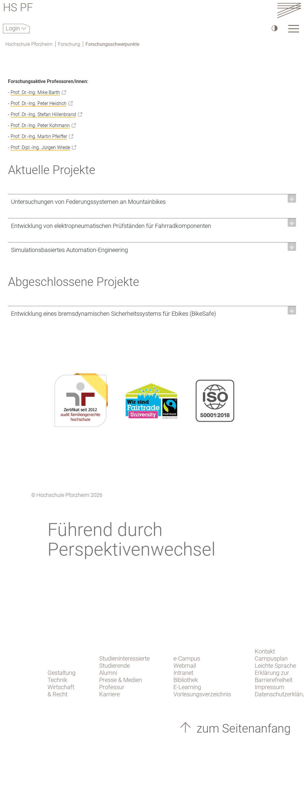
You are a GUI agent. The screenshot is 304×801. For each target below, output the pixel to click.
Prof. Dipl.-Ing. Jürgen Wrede (40, 147)
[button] (152, 201)
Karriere (109, 694)
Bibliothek (185, 679)
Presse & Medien (120, 679)
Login (13, 28)
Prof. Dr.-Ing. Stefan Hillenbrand (43, 114)
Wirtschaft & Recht (61, 690)
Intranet (183, 672)
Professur (111, 687)
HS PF (18, 8)
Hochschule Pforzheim (29, 44)
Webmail (184, 665)
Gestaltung (61, 672)
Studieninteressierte (124, 658)
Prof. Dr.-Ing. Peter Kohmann (40, 125)
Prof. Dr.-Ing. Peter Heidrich (38, 103)
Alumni (108, 672)
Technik (57, 679)
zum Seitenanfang (242, 729)
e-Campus (186, 658)
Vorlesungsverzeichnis (202, 694)
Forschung (69, 44)
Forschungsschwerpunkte (112, 44)
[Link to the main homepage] (289, 10)
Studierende (114, 665)
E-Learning (187, 687)
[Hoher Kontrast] (274, 28)
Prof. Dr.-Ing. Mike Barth (35, 92)
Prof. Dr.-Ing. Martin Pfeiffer (39, 136)
